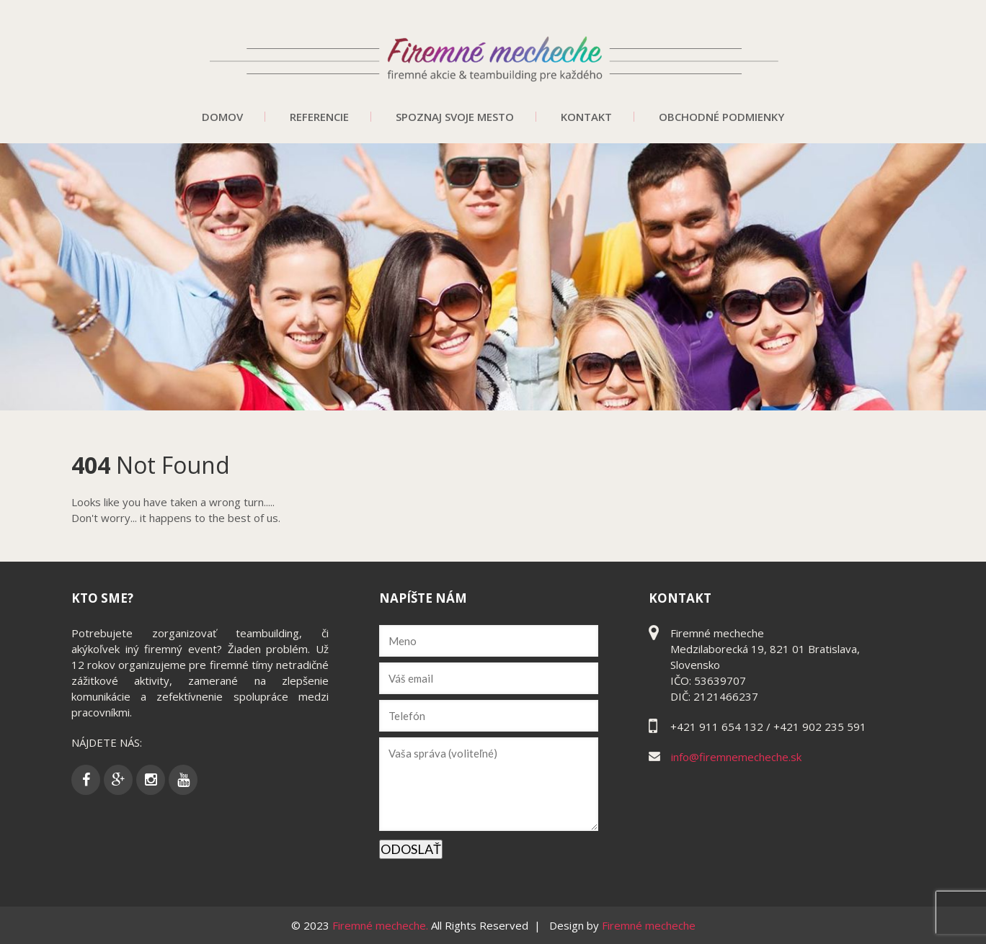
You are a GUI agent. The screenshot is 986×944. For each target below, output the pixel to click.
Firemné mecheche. (381, 925)
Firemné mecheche (649, 925)
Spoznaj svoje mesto (455, 117)
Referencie (319, 117)
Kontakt (586, 117)
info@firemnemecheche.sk (736, 757)
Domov (222, 117)
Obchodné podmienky (721, 117)
